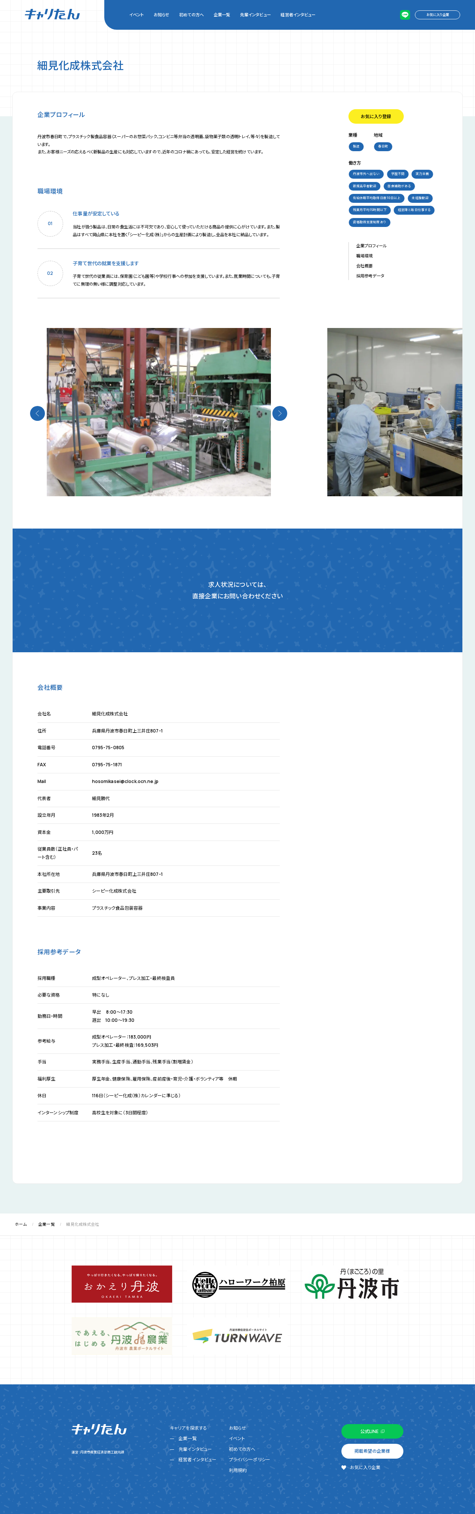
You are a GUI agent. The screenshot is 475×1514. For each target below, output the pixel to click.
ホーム (21, 1224)
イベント (136, 14)
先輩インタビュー (255, 14)
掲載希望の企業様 (372, 1451)
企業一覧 (222, 14)
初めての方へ (191, 14)
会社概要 (364, 266)
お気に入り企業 (437, 14)
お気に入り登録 (376, 116)
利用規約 (238, 1470)
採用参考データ (370, 276)
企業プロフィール (371, 245)
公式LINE (369, 1431)
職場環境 (364, 256)
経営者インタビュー (298, 14)
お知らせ (161, 14)
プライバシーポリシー (249, 1459)
